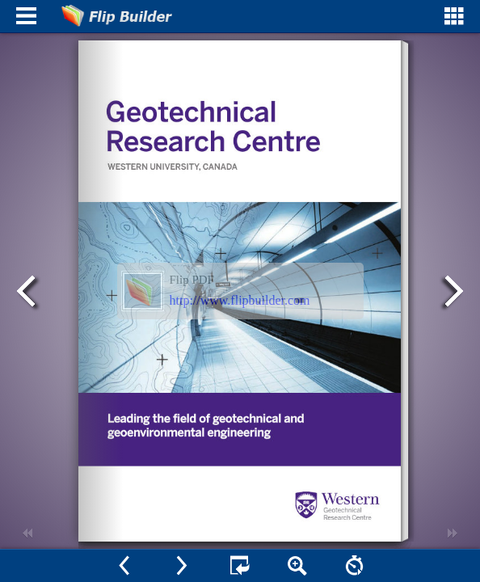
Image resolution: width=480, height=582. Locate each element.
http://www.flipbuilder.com (240, 300)
